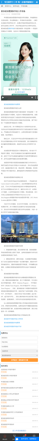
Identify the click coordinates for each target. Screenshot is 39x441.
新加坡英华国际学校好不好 (12, 326)
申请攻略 (24, 6)
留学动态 (16, 6)
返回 (1, 2)
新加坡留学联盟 (16, 14)
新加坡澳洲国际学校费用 (12, 104)
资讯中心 (8, 6)
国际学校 (11, 28)
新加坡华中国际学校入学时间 (13, 319)
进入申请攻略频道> (19, 431)
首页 (37, 2)
